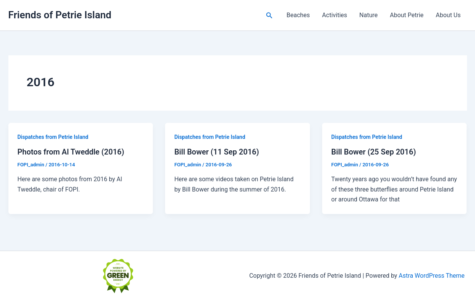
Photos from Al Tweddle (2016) (71, 151)
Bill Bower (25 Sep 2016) (373, 151)
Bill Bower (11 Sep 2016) (216, 151)
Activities (334, 15)
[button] (269, 15)
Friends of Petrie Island (60, 15)
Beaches (298, 15)
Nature (368, 15)
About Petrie (406, 15)
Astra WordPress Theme (431, 275)
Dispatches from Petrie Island (53, 137)
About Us (448, 15)
